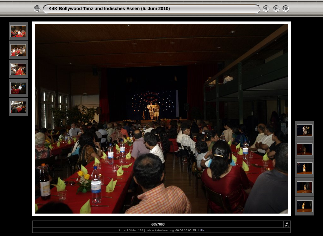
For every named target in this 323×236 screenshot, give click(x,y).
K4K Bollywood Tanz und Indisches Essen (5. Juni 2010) (109, 8)
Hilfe (201, 230)
